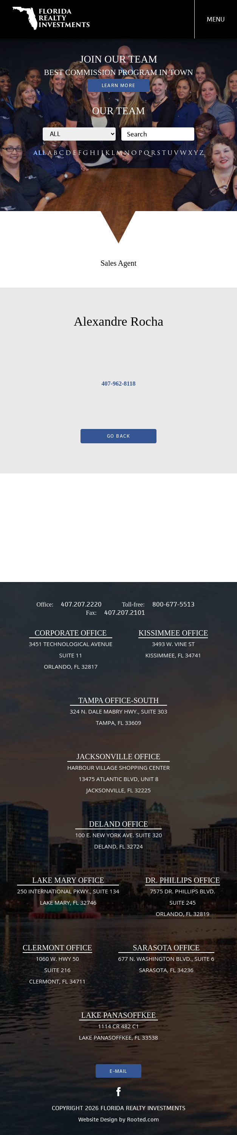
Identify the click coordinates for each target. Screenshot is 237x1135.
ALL (39, 153)
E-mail (118, 1071)
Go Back (118, 436)
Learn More (118, 85)
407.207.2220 (81, 604)
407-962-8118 (119, 383)
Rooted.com (143, 1119)
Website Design (98, 1119)
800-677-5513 (173, 604)
